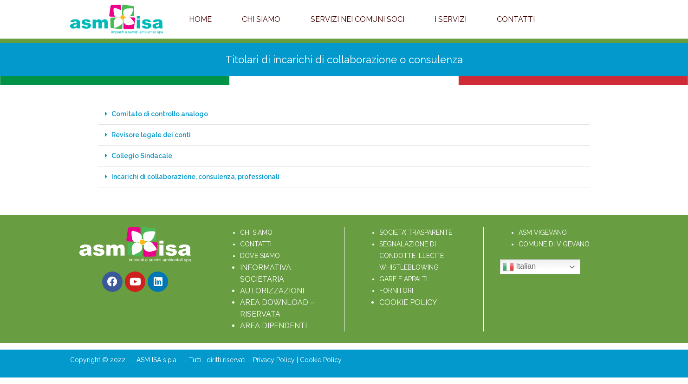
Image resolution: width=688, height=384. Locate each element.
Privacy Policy (275, 360)
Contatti (516, 19)
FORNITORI (396, 290)
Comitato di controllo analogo (159, 114)
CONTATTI (256, 244)
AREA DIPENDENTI (273, 325)
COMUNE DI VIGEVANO (554, 244)
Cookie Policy (321, 360)
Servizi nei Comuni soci (357, 19)
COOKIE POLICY (408, 302)
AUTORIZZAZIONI (272, 290)
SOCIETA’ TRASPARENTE (415, 232)
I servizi (451, 19)
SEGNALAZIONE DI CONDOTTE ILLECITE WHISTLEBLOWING (412, 255)
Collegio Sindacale (141, 155)
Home (200, 19)
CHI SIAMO (256, 232)
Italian (519, 266)
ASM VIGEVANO (543, 232)
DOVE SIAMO (260, 255)
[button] (344, 114)
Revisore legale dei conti (151, 135)
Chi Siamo (261, 19)
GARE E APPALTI (403, 279)
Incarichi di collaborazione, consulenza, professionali (195, 176)
